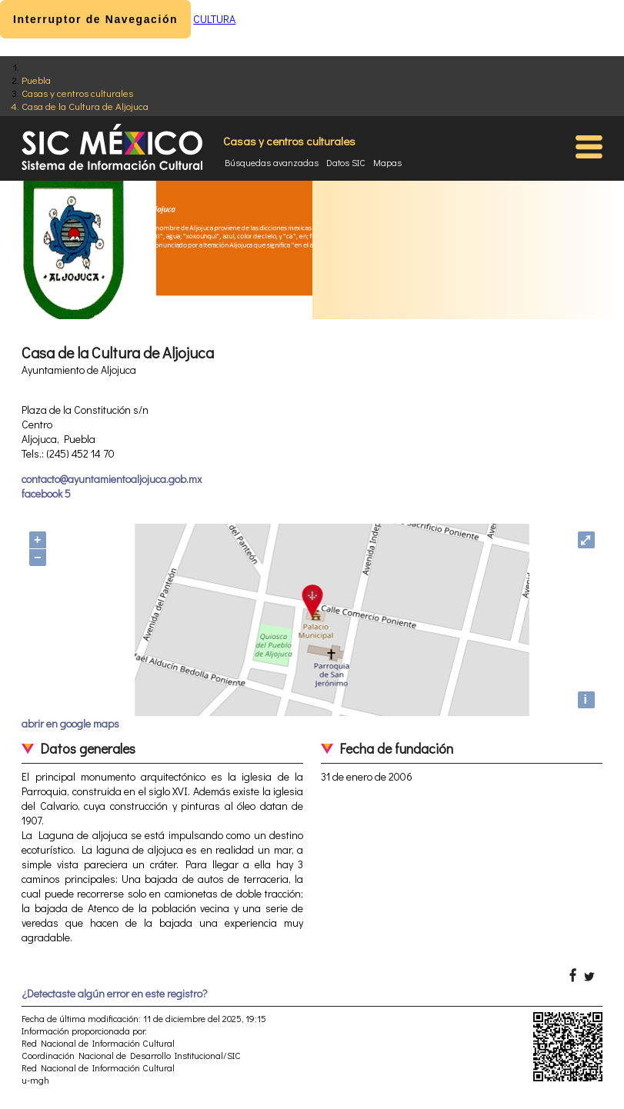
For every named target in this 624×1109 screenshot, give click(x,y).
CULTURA (214, 19)
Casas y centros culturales (77, 92)
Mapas (387, 162)
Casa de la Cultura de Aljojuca (85, 105)
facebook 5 (46, 493)
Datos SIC (345, 162)
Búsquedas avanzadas (272, 162)
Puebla (36, 79)
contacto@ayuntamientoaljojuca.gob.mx (112, 478)
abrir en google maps (70, 723)
